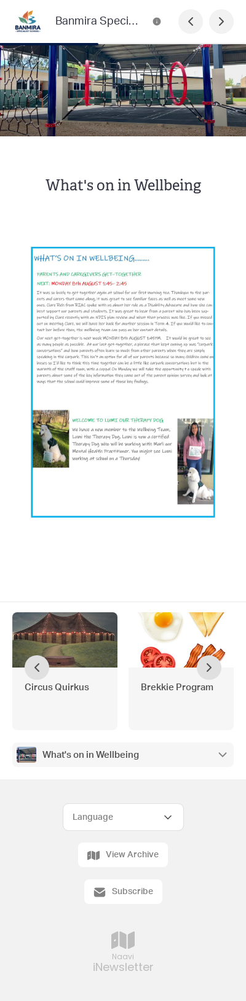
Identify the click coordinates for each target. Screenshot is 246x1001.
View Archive (123, 855)
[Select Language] (123, 817)
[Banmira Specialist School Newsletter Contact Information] (157, 21)
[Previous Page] (190, 21)
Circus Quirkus (57, 687)
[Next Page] (221, 21)
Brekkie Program (177, 687)
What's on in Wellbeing (90, 755)
